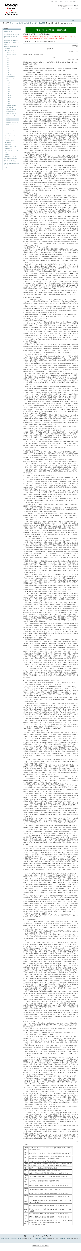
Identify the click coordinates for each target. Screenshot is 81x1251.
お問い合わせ (74, 1)
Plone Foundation (41, 1238)
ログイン (74, 21)
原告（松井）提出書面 (37, 23)
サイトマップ (53, 1)
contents (6, 28)
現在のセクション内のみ (70, 8)
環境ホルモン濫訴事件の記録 (19, 23)
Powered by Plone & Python (40, 1245)
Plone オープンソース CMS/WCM (11, 1238)
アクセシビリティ (63, 1)
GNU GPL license (65, 1238)
